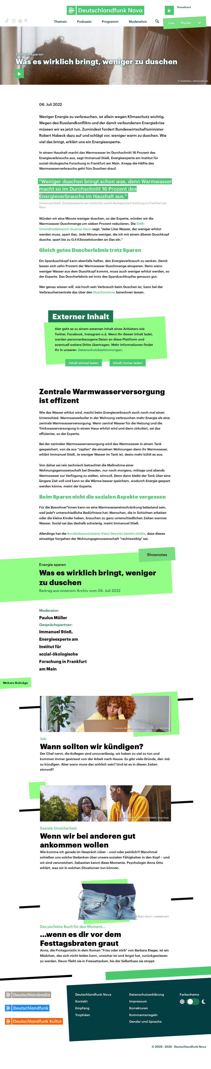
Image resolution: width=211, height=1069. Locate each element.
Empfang (82, 1008)
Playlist (186, 23)
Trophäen (82, 1015)
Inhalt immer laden (127, 363)
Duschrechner (104, 292)
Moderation (138, 21)
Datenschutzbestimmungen (100, 350)
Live (171, 23)
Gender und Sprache (145, 1021)
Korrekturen (138, 1008)
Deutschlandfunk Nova (93, 994)
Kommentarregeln (143, 1015)
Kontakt (81, 1001)
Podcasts (84, 21)
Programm (110, 21)
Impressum (138, 1001)
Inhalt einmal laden (83, 363)
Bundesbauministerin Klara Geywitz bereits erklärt (106, 533)
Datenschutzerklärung (146, 994)
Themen (60, 21)
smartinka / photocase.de (194, 81)
